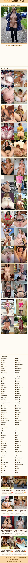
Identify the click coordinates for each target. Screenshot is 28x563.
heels (3, 456)
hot (2, 460)
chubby (3, 399)
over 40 (17, 397)
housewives (5, 462)
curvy (3, 416)
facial (3, 429)
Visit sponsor (18, 45)
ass (2, 364)
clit (2, 404)
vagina (17, 462)
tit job (17, 453)
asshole (3, 366)
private (17, 414)
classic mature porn (7, 401)
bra (2, 393)
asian (3, 362)
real (16, 418)
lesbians (17, 360)
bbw (2, 368)
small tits (18, 441)
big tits (3, 379)
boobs (3, 389)
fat (2, 431)
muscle (17, 374)
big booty (4, 377)
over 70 (17, 404)
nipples (17, 379)
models (17, 370)
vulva (17, 466)
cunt (3, 414)
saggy (17, 422)
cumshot (4, 412)
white (17, 468)
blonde (3, 385)
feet (2, 433)
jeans (3, 468)
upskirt (17, 460)
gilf (2, 439)
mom (17, 372)
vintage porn (19, 464)
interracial (4, 466)
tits (16, 456)
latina (3, 472)
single (17, 435)
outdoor (17, 393)
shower (17, 433)
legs (16, 358)
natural (17, 377)
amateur (4, 358)
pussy (17, 416)
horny (3, 458)
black (3, 383)
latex (3, 470)
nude (17, 383)
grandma (4, 445)
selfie (17, 424)
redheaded (18, 420)
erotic (3, 424)
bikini (3, 381)
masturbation (19, 364)
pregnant (18, 412)
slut (16, 439)
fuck (2, 437)
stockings (18, 445)
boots (3, 391)
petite (17, 410)
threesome (18, 451)
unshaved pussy (20, 458)
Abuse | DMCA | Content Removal (10, 557)
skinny (17, 437)
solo (16, 443)
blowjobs (4, 387)
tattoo (17, 447)
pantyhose (18, 408)
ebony (3, 422)
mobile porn (18, 368)
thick (17, 449)
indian (3, 464)
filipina (3, 435)
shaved (17, 431)
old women (18, 389)
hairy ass (4, 451)
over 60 (17, 401)
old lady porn (19, 387)
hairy (3, 449)
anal (3, 360)
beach (3, 370)
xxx (16, 472)
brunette (4, 395)
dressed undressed (6, 418)
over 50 (17, 399)
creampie (4, 410)
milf (16, 366)
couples (3, 408)
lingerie (17, 362)
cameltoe (4, 397)
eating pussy (5, 420)
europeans (4, 426)
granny (3, 447)
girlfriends (4, 441)
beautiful (4, 372)
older (17, 391)
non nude (18, 381)
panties (17, 406)
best (3, 374)
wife (16, 470)
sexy (17, 429)
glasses (3, 443)
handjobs (4, 453)
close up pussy (5, 406)
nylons (17, 385)
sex (16, 426)
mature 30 (18, 395)
